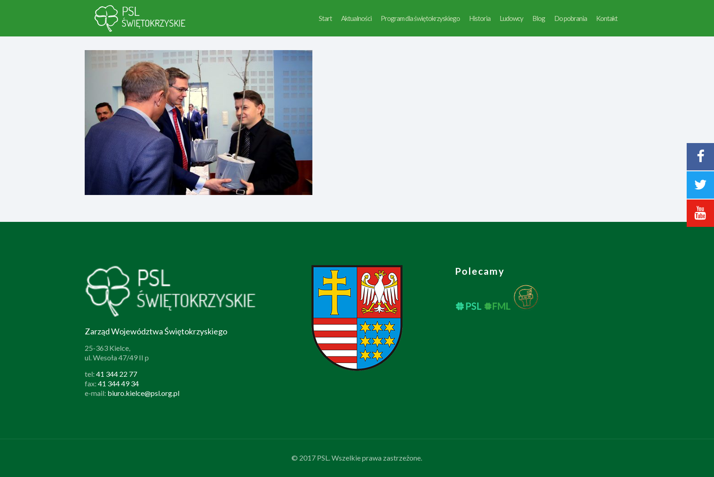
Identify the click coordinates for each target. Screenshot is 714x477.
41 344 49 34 (118, 383)
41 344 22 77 (116, 373)
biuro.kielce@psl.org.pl (143, 393)
